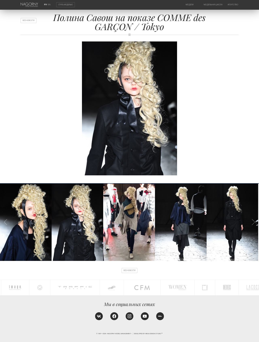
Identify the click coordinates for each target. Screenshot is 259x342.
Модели (190, 5)
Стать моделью (65, 5)
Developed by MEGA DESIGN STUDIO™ (148, 334)
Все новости (28, 20)
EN (49, 5)
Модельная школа (213, 5)
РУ (45, 5)
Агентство (233, 5)
